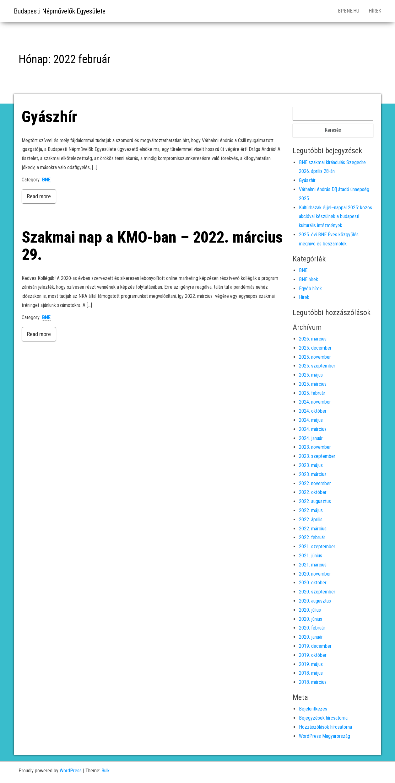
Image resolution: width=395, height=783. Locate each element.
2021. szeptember (317, 547)
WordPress (71, 771)
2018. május (311, 673)
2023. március (313, 474)
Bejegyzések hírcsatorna (323, 718)
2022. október (313, 492)
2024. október (313, 411)
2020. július (310, 610)
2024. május (311, 420)
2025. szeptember (317, 366)
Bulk (105, 771)
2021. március (313, 565)
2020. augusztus (315, 601)
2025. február (312, 393)
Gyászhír (49, 117)
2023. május (311, 465)
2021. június (310, 556)
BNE (46, 180)
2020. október (313, 583)
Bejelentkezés (313, 709)
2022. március (313, 529)
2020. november (315, 574)
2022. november (315, 483)
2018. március (313, 682)
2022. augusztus (315, 501)
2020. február (312, 628)
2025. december (315, 348)
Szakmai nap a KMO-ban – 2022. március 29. (152, 246)
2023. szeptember (317, 456)
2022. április (310, 520)
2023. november (315, 447)
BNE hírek (308, 279)
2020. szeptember (317, 592)
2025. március (313, 384)
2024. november (315, 402)
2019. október (313, 655)
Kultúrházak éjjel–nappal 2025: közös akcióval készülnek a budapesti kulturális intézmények (335, 217)
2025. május (311, 375)
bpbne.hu (348, 11)
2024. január (311, 438)
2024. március (313, 429)
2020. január (311, 637)
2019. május (311, 664)
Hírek (375, 11)
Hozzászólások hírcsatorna (325, 727)
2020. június (310, 619)
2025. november (315, 357)
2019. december (315, 646)
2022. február (312, 537)
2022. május (311, 510)
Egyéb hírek (310, 289)
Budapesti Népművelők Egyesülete (60, 11)
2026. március (313, 339)
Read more (39, 196)
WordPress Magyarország (324, 736)
